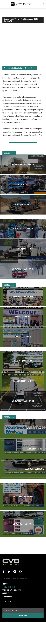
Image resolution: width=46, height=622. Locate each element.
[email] (23, 610)
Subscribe (23, 615)
